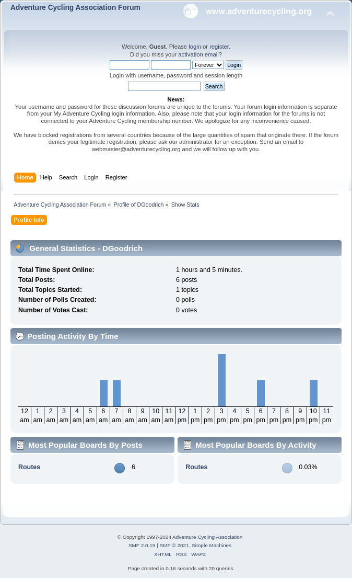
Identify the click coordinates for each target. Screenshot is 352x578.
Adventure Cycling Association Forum (75, 8)
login (195, 46)
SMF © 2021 (174, 545)
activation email (198, 54)
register (219, 46)
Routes (29, 467)
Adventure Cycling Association (207, 537)
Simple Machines (211, 545)
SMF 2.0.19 (142, 545)
